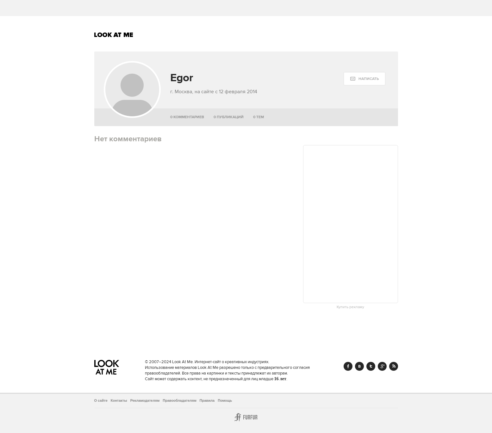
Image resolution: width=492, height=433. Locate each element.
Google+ (382, 366)
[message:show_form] (364, 78)
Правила (207, 400)
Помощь (225, 400)
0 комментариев (187, 117)
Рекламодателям (145, 400)
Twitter (370, 366)
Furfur (246, 417)
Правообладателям (179, 400)
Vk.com (359, 366)
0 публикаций (229, 117)
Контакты (119, 400)
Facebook (348, 366)
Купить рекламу (350, 307)
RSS (393, 366)
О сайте (101, 400)
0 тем (258, 117)
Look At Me (113, 34)
